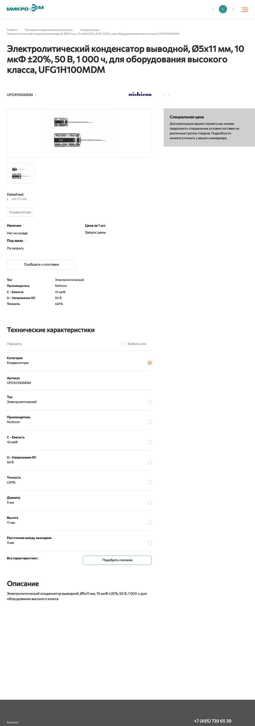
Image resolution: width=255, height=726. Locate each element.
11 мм (11, 522)
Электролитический (22, 402)
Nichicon (13, 422)
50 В (10, 462)
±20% (11, 482)
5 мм (10, 502)
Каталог (13, 722)
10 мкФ (12, 442)
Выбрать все (137, 344)
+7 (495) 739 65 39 (212, 720)
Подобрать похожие (117, 560)
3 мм (10, 542)
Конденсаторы (20, 212)
